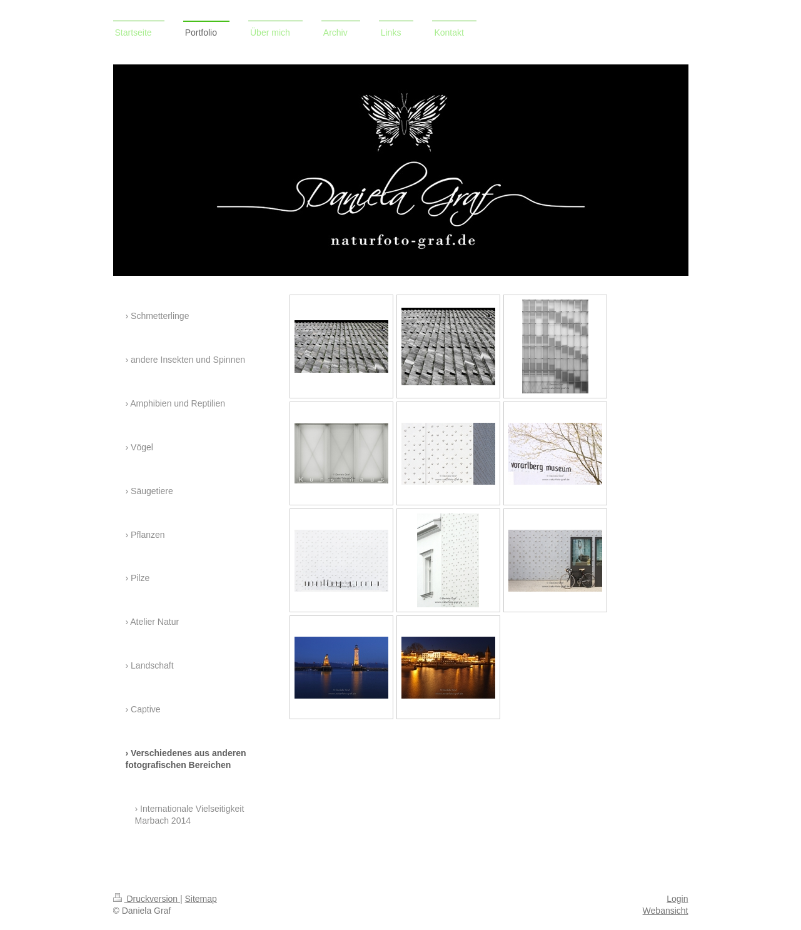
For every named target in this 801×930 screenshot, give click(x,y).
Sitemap (201, 899)
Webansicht (665, 911)
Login (677, 899)
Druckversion (146, 899)
